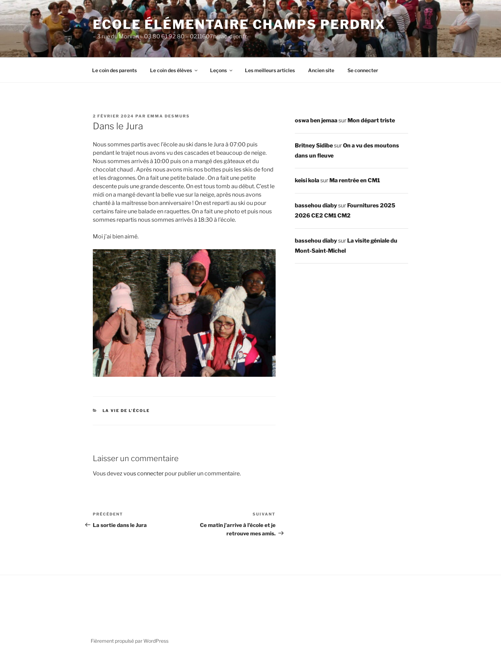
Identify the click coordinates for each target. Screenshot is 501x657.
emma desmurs (168, 116)
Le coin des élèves (174, 70)
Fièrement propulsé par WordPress (130, 641)
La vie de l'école (126, 410)
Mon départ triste (371, 120)
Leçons (221, 70)
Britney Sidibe (314, 145)
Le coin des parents (114, 70)
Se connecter (362, 70)
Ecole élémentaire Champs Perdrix (239, 24)
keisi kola (307, 180)
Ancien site (321, 70)
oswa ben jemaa (316, 120)
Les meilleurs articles (270, 70)
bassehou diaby (316, 205)
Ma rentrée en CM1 (354, 180)
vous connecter (144, 473)
